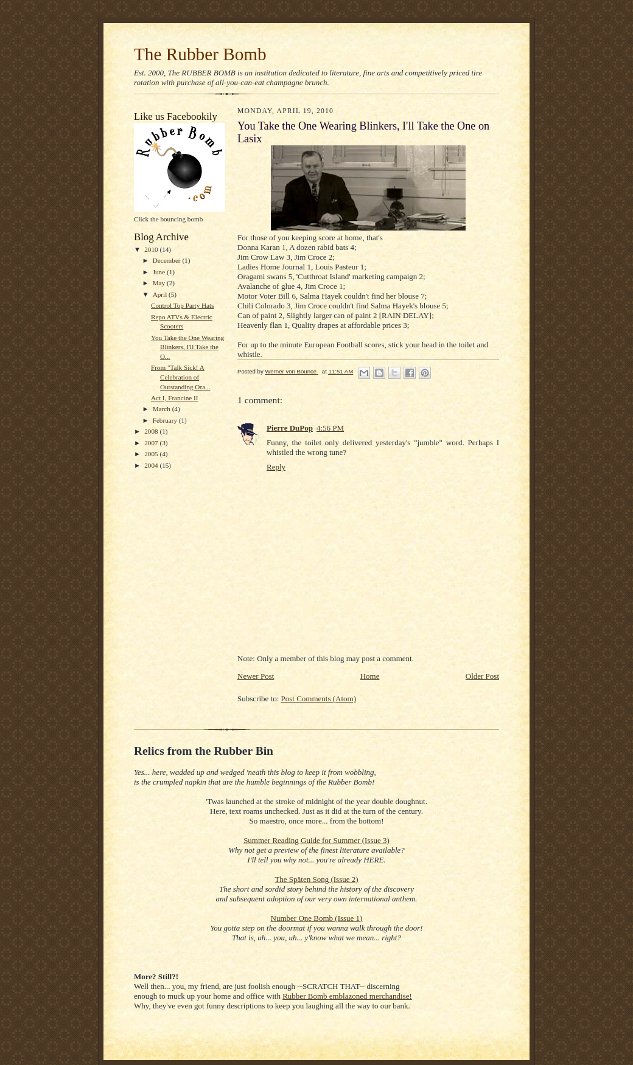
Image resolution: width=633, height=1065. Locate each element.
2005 (151, 453)
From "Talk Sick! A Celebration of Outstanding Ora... (181, 377)
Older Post (482, 676)
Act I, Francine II (174, 397)
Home (370, 676)
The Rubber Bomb (200, 54)
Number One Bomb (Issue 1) (317, 918)
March (162, 408)
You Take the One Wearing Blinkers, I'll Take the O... (187, 347)
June (160, 272)
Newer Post (255, 676)
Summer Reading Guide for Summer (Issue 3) (316, 840)
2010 (151, 249)
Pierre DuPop (290, 427)
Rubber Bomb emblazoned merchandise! (347, 996)
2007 (151, 442)
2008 (151, 431)
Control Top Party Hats (182, 305)
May (160, 282)
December (168, 260)
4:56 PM (330, 427)
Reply (276, 466)
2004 (151, 465)
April (161, 294)
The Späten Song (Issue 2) (316, 879)
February (166, 420)
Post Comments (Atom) (319, 698)
